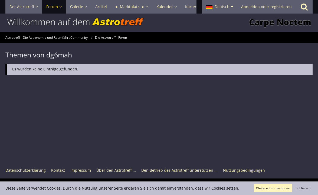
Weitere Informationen (273, 188)
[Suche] (304, 7)
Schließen (303, 188)
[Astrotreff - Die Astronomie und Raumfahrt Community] (159, 23)
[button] (219, 7)
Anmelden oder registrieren (266, 6)
